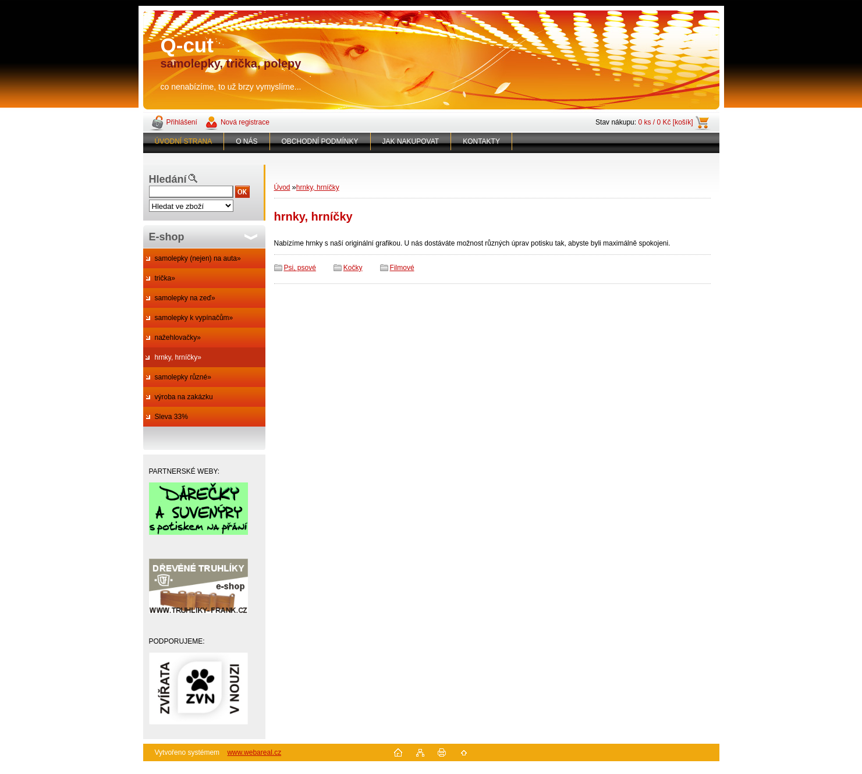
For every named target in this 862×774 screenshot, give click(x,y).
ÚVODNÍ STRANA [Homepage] (183, 141)
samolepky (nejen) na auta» (198, 258)
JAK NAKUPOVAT (410, 141)
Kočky (353, 268)
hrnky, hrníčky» (178, 357)
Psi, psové (300, 268)
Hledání (168, 179)
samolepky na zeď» (185, 298)
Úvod (282, 187)
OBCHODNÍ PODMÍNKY (320, 141)
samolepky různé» (183, 377)
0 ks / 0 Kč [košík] (665, 122)
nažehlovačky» (178, 337)
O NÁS (246, 141)
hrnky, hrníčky (317, 187)
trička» (165, 278)
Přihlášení (181, 122)
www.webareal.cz (254, 752)
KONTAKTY (481, 141)
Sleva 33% (171, 417)
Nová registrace (245, 122)
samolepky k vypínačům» (194, 318)
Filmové (402, 268)
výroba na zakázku (184, 397)
